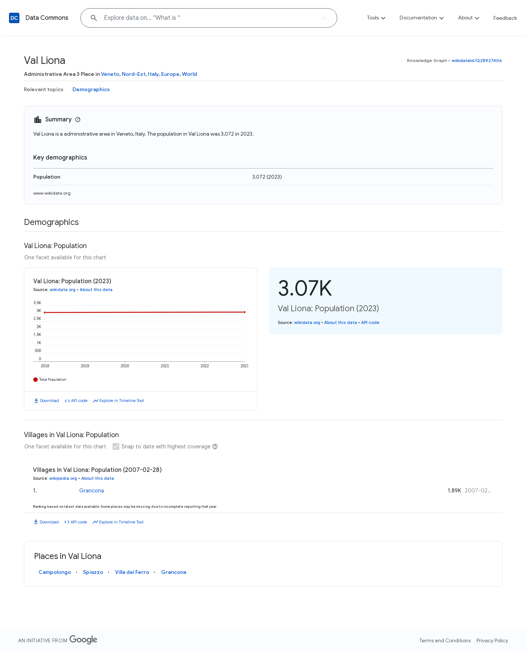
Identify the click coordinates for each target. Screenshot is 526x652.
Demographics (91, 89)
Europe (170, 74)
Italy (153, 74)
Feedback (505, 18)
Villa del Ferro (132, 572)
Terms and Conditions (445, 640)
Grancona (91, 489)
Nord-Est (133, 74)
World (189, 74)
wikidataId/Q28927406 (477, 60)
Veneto (110, 74)
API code (79, 400)
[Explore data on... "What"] (209, 18)
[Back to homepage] (14, 18)
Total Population (53, 379)
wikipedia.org (63, 478)
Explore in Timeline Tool (121, 400)
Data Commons (46, 18)
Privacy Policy (492, 640)
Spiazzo (93, 572)
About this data (96, 289)
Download (49, 400)
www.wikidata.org (52, 193)
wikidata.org (63, 289)
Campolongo (55, 572)
